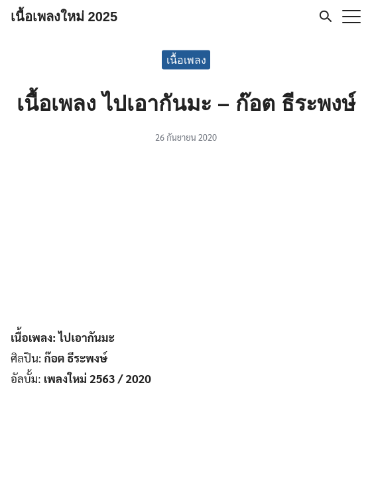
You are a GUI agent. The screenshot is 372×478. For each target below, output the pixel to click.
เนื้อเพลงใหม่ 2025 (64, 16)
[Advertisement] (186, 239)
